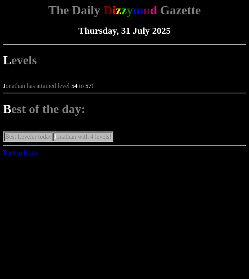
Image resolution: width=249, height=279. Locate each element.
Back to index (20, 152)
